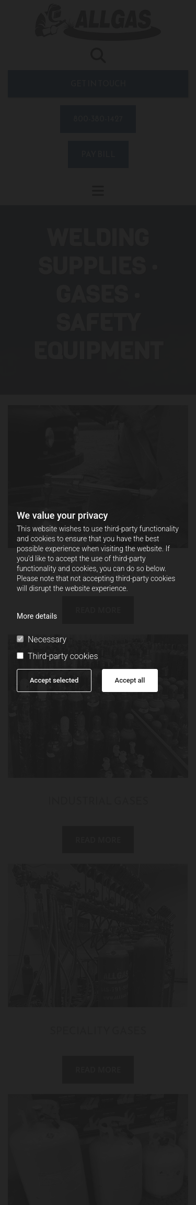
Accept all (130, 680)
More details (37, 616)
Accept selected (54, 680)
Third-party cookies (57, 656)
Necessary (41, 639)
